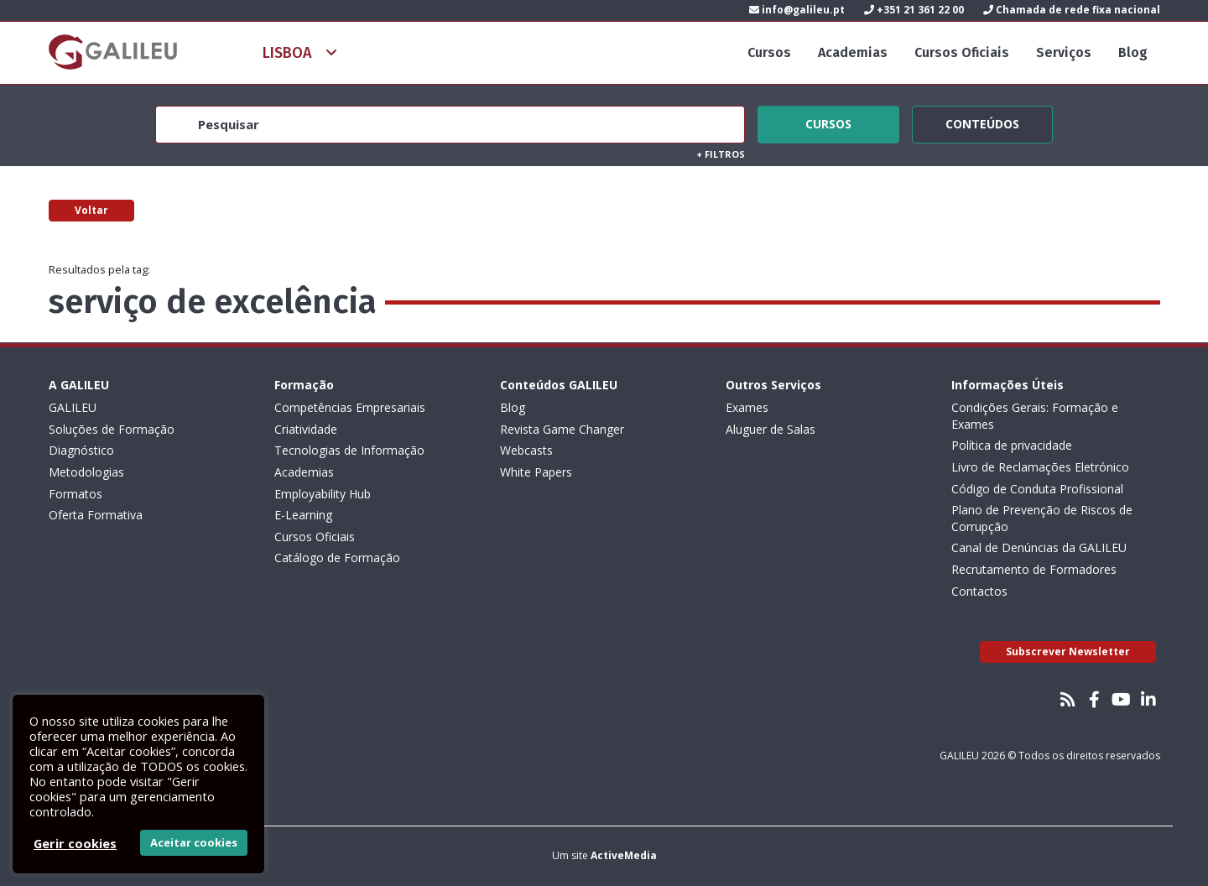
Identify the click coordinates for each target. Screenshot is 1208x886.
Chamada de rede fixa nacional (1071, 10)
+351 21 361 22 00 (914, 10)
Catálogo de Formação (337, 557)
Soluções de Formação (111, 429)
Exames (747, 407)
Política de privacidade (1011, 445)
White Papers (536, 472)
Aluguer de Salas (770, 429)
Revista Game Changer (562, 429)
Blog (1133, 52)
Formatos (75, 494)
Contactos (979, 591)
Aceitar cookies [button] (193, 842)
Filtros (720, 154)
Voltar (91, 210)
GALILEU (72, 407)
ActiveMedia (624, 855)
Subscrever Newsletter (1068, 651)
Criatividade (305, 429)
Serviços (1063, 52)
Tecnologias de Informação (349, 450)
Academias (853, 52)
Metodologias (86, 472)
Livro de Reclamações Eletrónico (1040, 467)
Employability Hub (322, 494)
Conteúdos (982, 122)
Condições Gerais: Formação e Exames (1034, 415)
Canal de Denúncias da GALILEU (1039, 547)
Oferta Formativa (96, 515)
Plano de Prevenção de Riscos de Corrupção (1041, 518)
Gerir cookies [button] (75, 843)
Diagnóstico (81, 450)
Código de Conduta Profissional (1037, 489)
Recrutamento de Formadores (1034, 569)
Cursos (769, 52)
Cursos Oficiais (961, 52)
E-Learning (303, 515)
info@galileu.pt (797, 10)
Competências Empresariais (349, 407)
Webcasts (526, 450)
